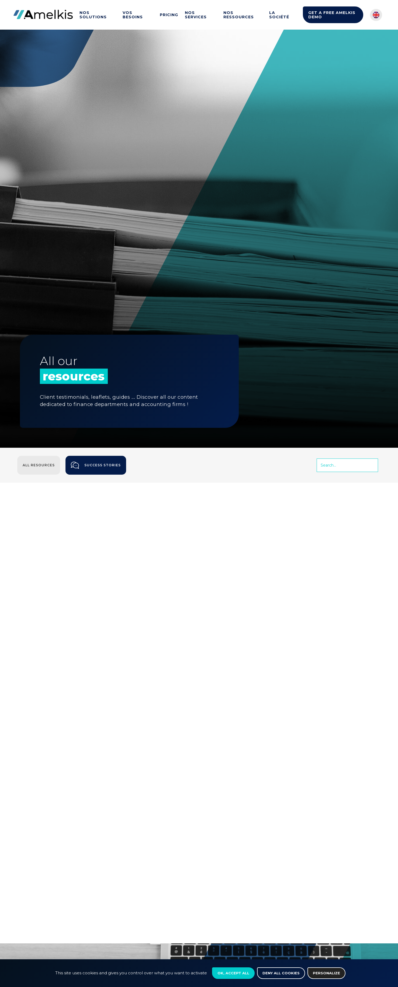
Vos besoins (133, 14)
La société (279, 14)
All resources (39, 465)
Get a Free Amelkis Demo (331, 14)
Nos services (196, 14)
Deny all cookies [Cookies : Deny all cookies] (281, 973)
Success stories (96, 465)
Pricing (169, 15)
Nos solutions (93, 14)
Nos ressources (238, 14)
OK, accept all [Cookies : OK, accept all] (233, 973)
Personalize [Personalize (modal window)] (326, 973)
